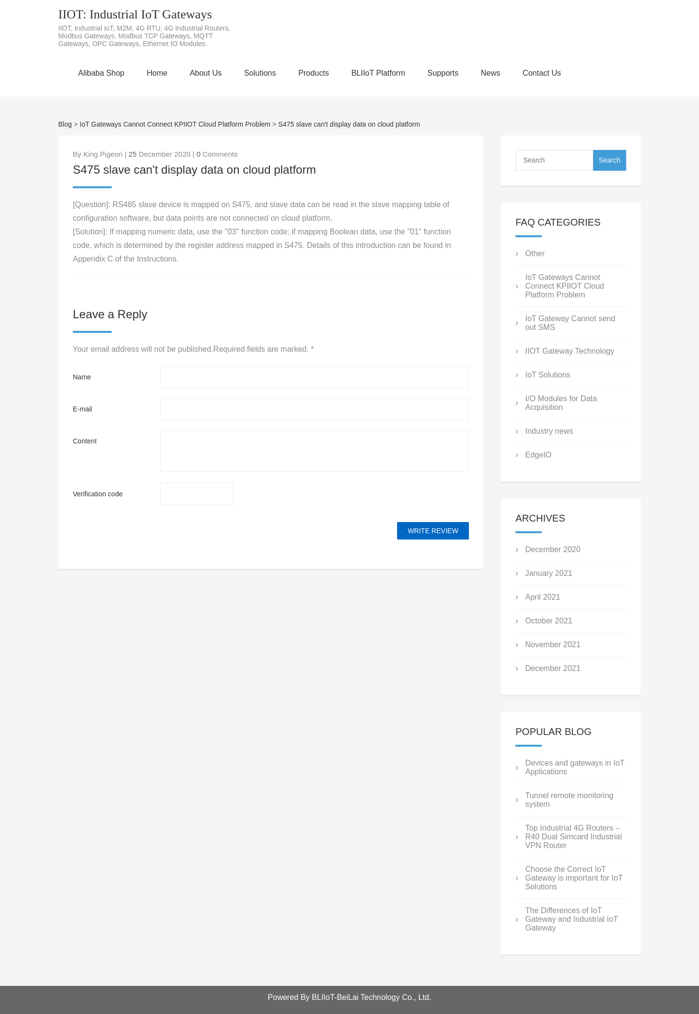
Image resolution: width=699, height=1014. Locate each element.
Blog (65, 124)
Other (535, 253)
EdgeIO (538, 455)
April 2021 (542, 597)
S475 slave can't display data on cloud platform (349, 124)
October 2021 (548, 621)
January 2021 (548, 573)
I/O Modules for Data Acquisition (561, 402)
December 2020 (553, 549)
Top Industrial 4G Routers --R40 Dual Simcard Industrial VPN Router (573, 837)
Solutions (260, 73)
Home (157, 73)
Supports (443, 73)
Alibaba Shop (101, 73)
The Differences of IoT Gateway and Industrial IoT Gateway (571, 919)
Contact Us (542, 73)
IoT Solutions (547, 375)
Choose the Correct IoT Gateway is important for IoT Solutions (574, 878)
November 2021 (553, 644)
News (490, 73)
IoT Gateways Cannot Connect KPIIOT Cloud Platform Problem (175, 124)
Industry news (549, 431)
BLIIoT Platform (378, 73)
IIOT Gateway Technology (570, 351)
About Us (206, 73)
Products (314, 73)
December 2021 (553, 668)
